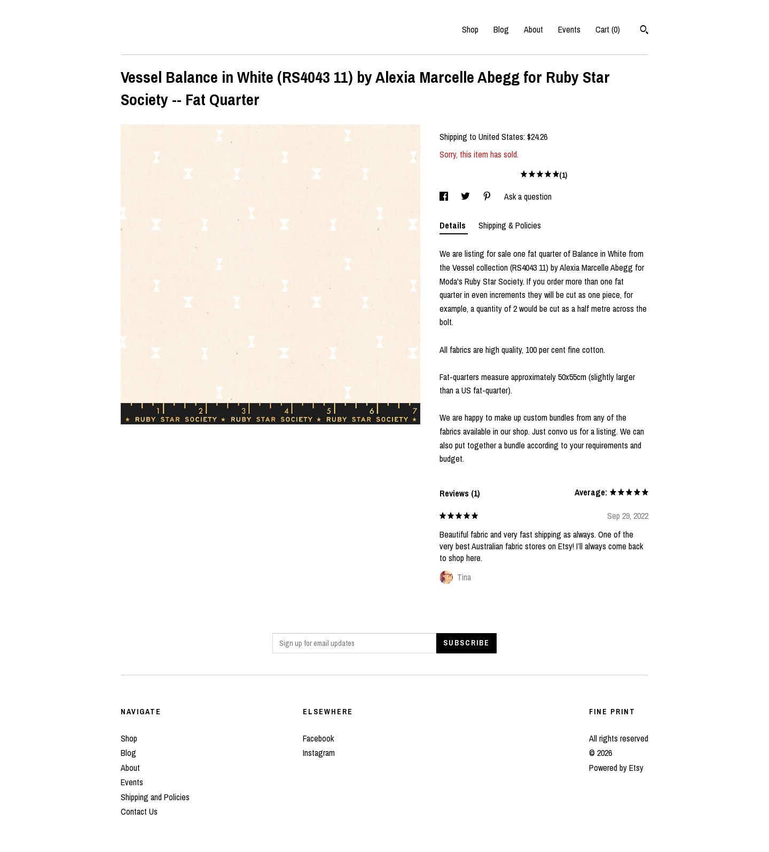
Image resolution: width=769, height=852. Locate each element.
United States (500, 137)
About (533, 29)
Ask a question (528, 196)
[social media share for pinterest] (488, 196)
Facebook (318, 738)
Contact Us (139, 811)
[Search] (644, 31)
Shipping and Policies (155, 797)
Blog (501, 29)
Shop (470, 29)
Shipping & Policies (509, 225)
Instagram (319, 753)
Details (454, 225)
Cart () (607, 29)
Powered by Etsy (616, 768)
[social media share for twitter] (466, 196)
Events (569, 29)
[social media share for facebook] (445, 196)
